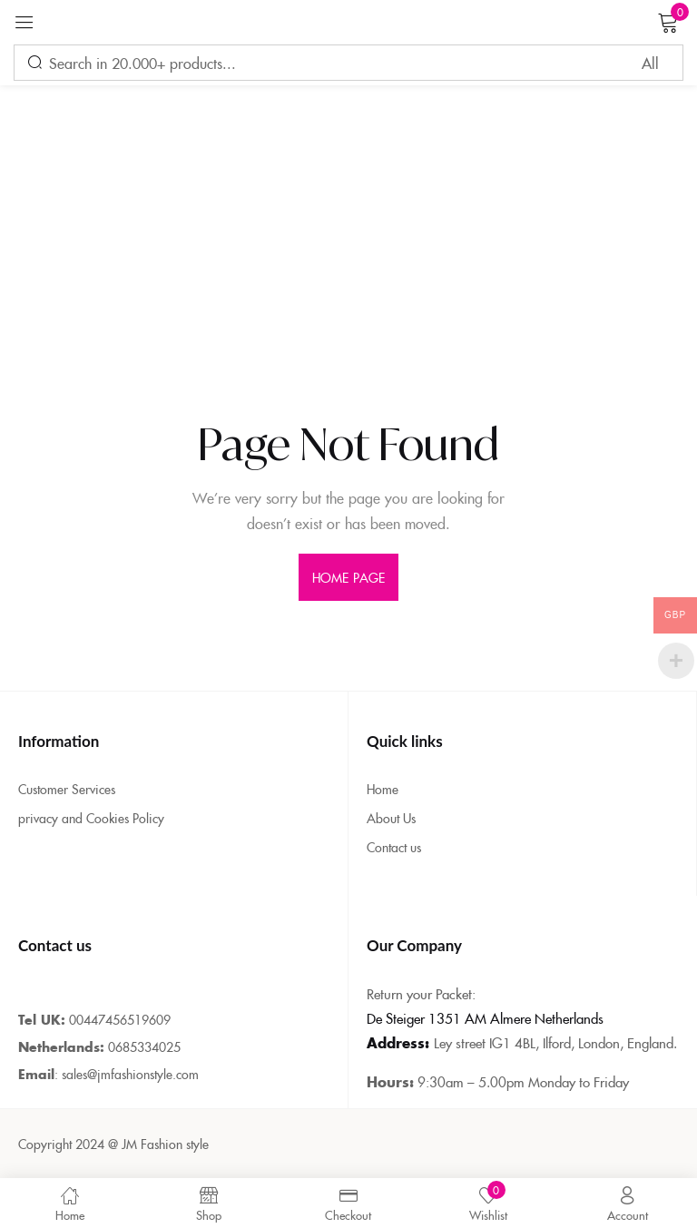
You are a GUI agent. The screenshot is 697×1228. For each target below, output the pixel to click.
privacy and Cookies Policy (91, 818)
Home (382, 789)
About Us (391, 818)
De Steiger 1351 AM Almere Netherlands (485, 1017)
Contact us (394, 847)
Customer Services (66, 789)
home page (348, 577)
